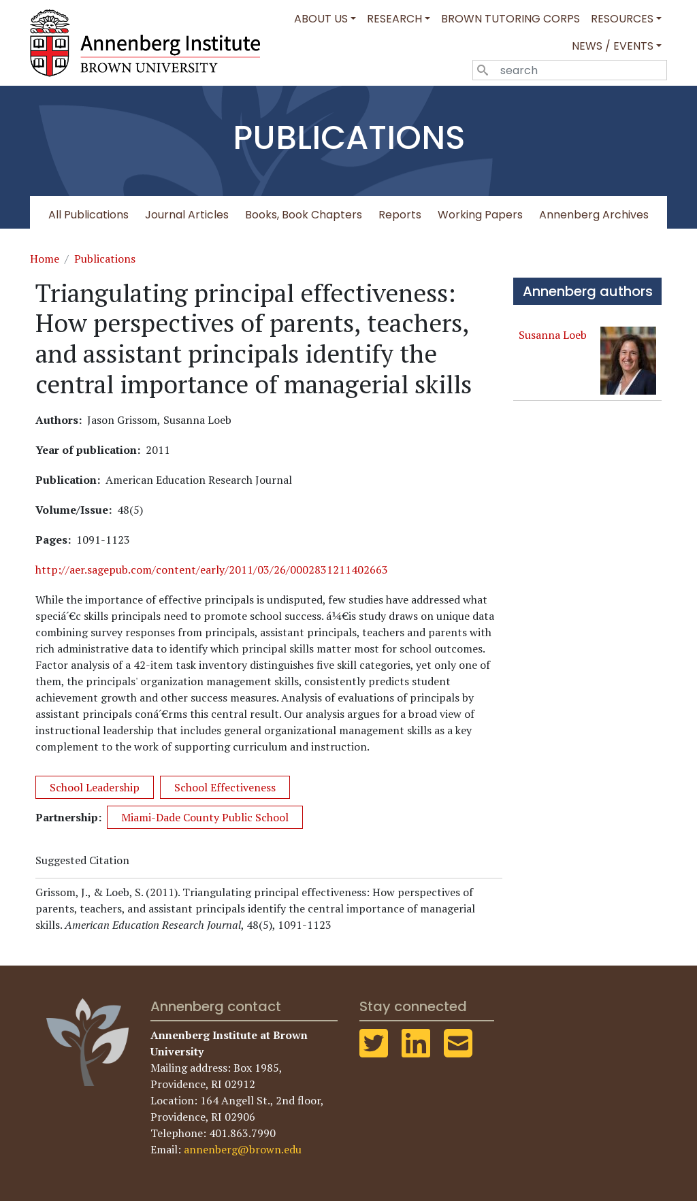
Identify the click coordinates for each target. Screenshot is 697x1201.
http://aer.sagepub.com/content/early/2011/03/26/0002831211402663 (211, 569)
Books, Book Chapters (303, 215)
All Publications (88, 215)
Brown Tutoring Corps (510, 19)
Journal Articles (187, 215)
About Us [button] (321, 19)
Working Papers (480, 215)
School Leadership (95, 787)
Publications (104, 258)
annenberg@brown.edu (243, 1149)
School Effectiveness (225, 787)
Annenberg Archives (594, 215)
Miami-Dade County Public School (205, 817)
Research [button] (394, 19)
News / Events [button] (612, 46)
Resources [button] (622, 19)
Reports (399, 215)
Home (44, 258)
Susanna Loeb (553, 334)
